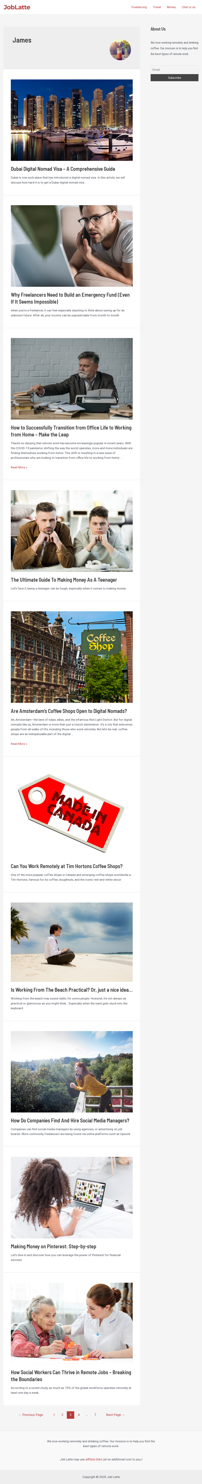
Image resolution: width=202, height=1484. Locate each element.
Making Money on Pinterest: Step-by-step (53, 1246)
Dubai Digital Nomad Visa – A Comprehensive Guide (63, 168)
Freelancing (139, 7)
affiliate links (93, 1459)
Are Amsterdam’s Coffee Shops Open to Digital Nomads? (69, 711)
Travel (157, 7)
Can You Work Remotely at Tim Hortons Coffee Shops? (67, 866)
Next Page (115, 1415)
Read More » (19, 467)
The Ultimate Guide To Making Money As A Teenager (64, 579)
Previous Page (30, 1415)
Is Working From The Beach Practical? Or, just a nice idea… (72, 989)
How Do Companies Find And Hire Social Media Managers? (70, 1120)
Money (171, 7)
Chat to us (188, 7)
